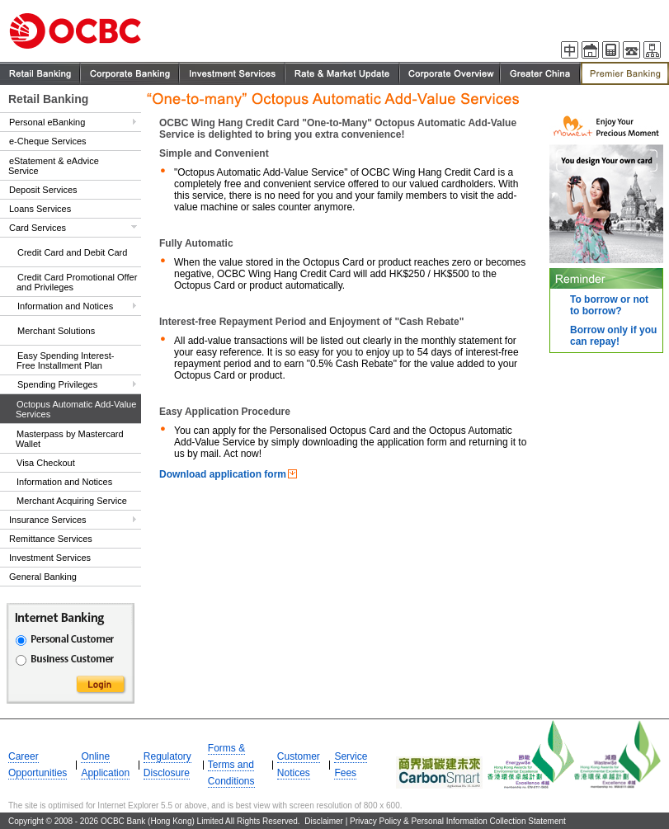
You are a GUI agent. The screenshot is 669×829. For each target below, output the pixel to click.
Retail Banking (48, 99)
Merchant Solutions (56, 331)
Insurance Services (48, 520)
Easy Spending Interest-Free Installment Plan (65, 360)
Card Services (37, 228)
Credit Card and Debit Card (72, 252)
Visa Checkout (45, 463)
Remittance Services (50, 539)
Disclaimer (323, 821)
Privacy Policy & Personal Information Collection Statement (458, 821)
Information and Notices (65, 306)
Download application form (222, 474)
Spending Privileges (57, 384)
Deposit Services (43, 190)
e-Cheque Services (48, 141)
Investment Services (50, 558)
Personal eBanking (47, 122)
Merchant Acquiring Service (71, 501)
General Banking (43, 577)
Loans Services (40, 209)
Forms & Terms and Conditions (231, 764)
